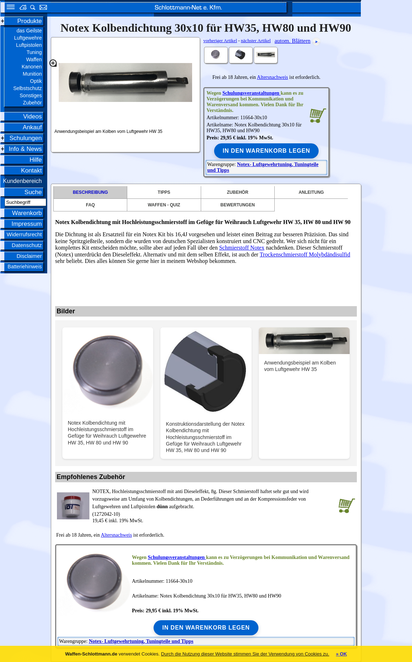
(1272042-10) (213, 502)
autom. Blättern (293, 41)
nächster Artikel (256, 40)
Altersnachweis (272, 77)
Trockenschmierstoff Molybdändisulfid (305, 254)
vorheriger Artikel (220, 40)
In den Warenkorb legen (266, 151)
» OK (341, 654)
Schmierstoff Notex (241, 248)
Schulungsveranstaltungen (251, 93)
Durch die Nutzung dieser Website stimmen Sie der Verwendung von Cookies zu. (245, 654)
